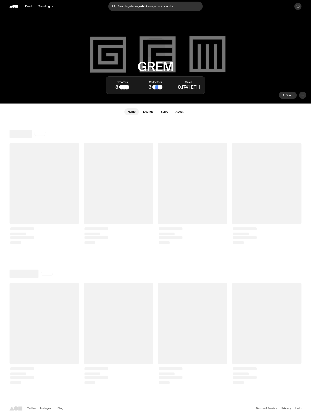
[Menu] (302, 95)
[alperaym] (121, 87)
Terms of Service (266, 408)
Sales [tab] (164, 111)
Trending (44, 6)
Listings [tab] (148, 111)
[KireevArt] (126, 87)
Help (298, 408)
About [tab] (179, 111)
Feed (28, 6)
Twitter (31, 408)
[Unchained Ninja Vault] (160, 87)
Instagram (46, 408)
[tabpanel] (155, 258)
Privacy (286, 408)
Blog (60, 408)
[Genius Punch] (154, 87)
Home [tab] (131, 111)
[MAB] (124, 87)
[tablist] (155, 112)
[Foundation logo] (14, 6)
